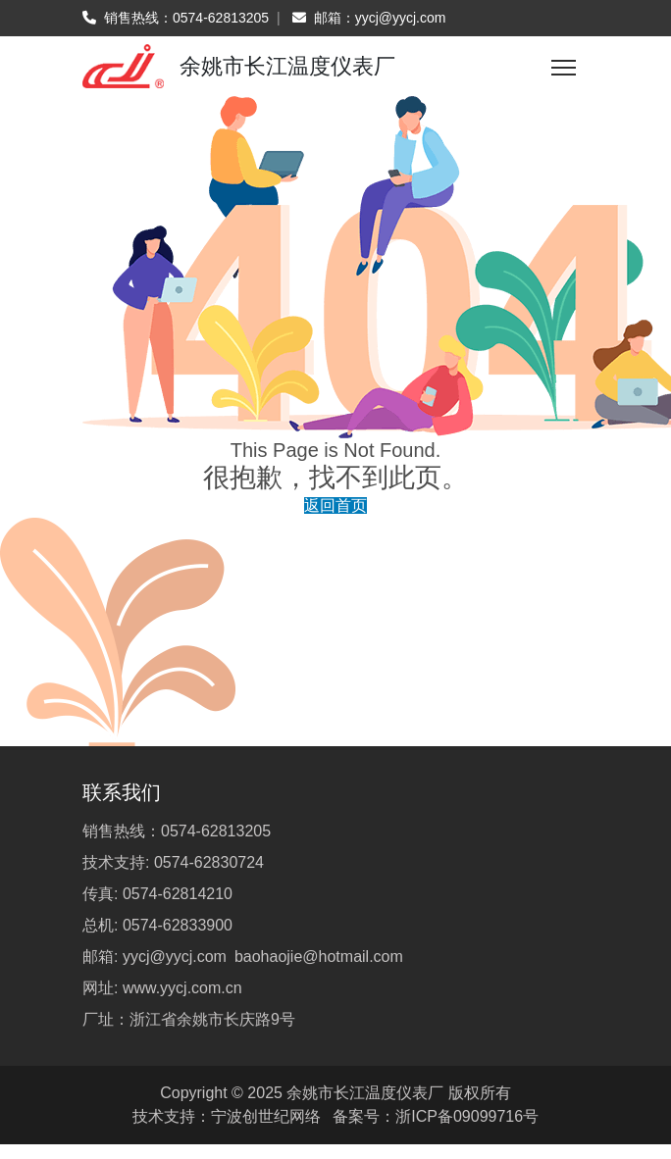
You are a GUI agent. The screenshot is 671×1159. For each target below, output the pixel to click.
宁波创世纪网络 (266, 1116)
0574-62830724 (209, 862)
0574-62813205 (221, 17)
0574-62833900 (177, 925)
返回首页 (335, 505)
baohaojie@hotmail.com (318, 956)
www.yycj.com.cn (182, 988)
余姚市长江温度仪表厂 (364, 1092)
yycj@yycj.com (400, 17)
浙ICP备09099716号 (467, 1116)
